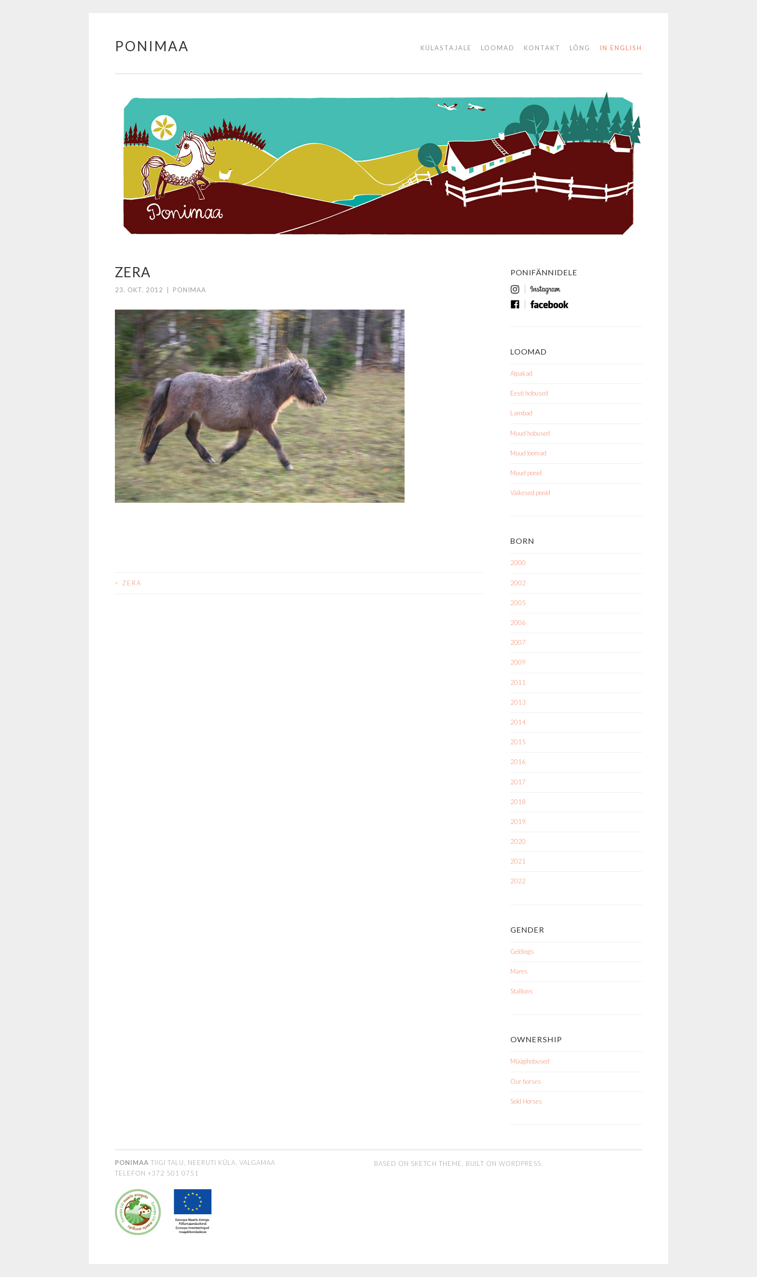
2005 (518, 603)
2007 (518, 642)
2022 (518, 881)
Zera (128, 582)
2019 (518, 821)
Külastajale (446, 48)
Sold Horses (526, 1101)
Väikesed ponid (530, 493)
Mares (519, 971)
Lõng (580, 48)
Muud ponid (526, 473)
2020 (518, 841)
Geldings (522, 951)
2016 (518, 762)
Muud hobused (530, 433)
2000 (518, 563)
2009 (518, 662)
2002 (518, 583)
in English (621, 48)
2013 (518, 702)
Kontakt (542, 48)
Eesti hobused (529, 393)
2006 (518, 622)
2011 (518, 682)
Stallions (521, 991)
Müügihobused (529, 1061)
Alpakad (521, 373)
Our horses (525, 1081)
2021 (518, 861)
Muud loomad (528, 453)
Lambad (521, 413)
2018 (518, 802)
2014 (518, 722)
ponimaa (189, 290)
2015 (518, 742)
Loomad (498, 48)
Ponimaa (152, 46)
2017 (518, 782)
